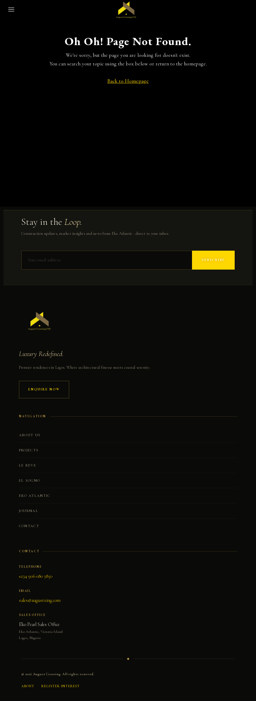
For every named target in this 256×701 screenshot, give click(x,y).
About (27, 686)
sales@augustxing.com (40, 600)
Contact (29, 526)
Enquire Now (44, 389)
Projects (29, 450)
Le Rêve (27, 465)
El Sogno (29, 480)
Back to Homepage (128, 81)
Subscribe (213, 260)
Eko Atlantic (35, 495)
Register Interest (60, 686)
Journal (28, 511)
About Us (30, 435)
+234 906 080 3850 (35, 576)
